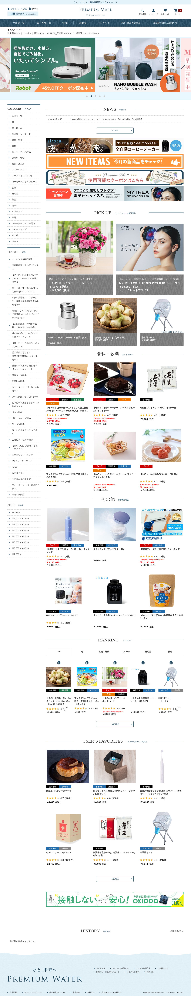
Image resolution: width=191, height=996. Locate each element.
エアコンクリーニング (22, 455)
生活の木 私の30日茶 (22, 439)
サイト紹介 (100, 968)
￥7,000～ (16, 554)
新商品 (82, 23)
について (165, 23)
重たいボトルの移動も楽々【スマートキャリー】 (24, 367)
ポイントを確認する (121, 968)
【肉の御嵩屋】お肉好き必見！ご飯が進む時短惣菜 (24, 326)
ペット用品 (17, 412)
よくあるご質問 (133, 972)
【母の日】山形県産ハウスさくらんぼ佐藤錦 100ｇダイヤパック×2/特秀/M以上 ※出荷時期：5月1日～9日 (67, 409)
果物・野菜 (17, 140)
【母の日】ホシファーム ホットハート (114, 699)
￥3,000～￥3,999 (20, 530)
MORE (115, 130)
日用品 (15, 193)
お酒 (14, 187)
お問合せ (150, 972)
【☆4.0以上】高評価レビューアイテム (25, 447)
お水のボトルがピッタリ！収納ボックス (25, 404)
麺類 (14, 146)
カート (177, 12)
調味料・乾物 (18, 158)
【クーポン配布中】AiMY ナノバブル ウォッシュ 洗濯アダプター (25, 278)
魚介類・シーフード (21, 134)
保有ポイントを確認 (18, 9)
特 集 (65, 23)
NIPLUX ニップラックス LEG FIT (62, 615)
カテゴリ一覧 (44, 23)
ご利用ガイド (163, 968)
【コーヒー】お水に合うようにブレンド (25, 345)
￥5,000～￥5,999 (20, 542)
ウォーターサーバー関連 (23, 223)
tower (14, 467)
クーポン (27, 33)
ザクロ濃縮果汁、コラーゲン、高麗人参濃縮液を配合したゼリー (25, 301)
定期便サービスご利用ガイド (108, 972)
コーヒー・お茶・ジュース (24, 181)
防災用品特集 (18, 381)
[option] (53, 65)
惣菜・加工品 (18, 163)
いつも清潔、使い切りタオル (25, 396)
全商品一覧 (19, 23)
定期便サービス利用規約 (111, 992)
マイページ (153, 12)
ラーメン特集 (18, 424)
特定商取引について (57, 992)
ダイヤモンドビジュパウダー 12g (108, 549)
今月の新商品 (18, 494)
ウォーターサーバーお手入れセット (25, 389)
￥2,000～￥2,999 (20, 524)
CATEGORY (19, 108)
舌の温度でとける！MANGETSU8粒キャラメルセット (24, 356)
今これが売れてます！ (22, 479)
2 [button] (91, 96)
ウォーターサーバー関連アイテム (25, 487)
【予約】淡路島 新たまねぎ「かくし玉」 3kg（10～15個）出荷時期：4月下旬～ (58, 700)
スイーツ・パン (19, 169)
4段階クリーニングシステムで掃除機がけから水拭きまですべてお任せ (25, 314)
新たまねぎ (39, 33)
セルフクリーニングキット (58, 852)
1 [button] (87, 96)
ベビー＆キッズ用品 (21, 418)
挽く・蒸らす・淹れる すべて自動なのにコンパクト (25, 290)
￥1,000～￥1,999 (20, 518)
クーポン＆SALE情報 (22, 259)
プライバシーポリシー (33, 992)
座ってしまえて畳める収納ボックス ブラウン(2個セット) (114, 792)
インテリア (17, 211)
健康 (14, 205)
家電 (14, 217)
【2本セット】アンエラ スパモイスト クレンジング (68, 550)
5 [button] (104, 96)
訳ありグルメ (18, 473)
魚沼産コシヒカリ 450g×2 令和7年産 (158, 408)
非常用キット (13, 33)
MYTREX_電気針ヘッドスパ (60, 33)
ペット (15, 241)
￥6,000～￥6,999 (20, 548)
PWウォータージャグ (22, 461)
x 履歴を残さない (177, 931)
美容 (14, 199)
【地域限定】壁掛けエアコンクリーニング (160, 549)
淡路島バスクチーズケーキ (58, 791)
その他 (15, 235)
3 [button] (95, 96)
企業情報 (13, 992)
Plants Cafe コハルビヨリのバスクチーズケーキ (25, 335)
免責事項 (76, 992)
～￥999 (16, 512)
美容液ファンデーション (87, 33)
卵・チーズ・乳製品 (21, 152)
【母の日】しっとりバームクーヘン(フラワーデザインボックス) (114, 475)
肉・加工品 (17, 128)
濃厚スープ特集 (19, 375)
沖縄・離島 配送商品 (130, 23)
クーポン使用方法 (143, 968)
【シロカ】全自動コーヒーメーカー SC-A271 (114, 615)
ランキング (104, 23)
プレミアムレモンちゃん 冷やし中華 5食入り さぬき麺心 (68, 475)
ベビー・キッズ (19, 229)
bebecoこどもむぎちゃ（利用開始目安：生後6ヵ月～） (161, 616)
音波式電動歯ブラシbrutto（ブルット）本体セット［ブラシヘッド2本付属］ (160, 792)
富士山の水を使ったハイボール (25, 432)
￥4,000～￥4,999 (20, 536)
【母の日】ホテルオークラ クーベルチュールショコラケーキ (114, 409)
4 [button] (100, 96)
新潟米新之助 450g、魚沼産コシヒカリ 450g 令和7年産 (115, 854)
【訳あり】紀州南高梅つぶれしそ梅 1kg (159, 474)
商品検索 (142, 12)
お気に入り (165, 12)
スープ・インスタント (22, 175)
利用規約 (90, 992)
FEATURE (16, 251)
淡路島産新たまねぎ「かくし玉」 (25, 267)
